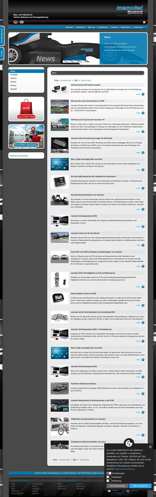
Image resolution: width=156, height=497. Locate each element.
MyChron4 (62, 489)
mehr (138, 94)
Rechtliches (103, 27)
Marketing (113, 480)
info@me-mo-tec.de (99, 473)
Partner (13, 82)
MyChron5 (15, 491)
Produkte (14, 75)
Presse (13, 85)
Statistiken (114, 477)
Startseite (69, 27)
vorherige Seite (65, 80)
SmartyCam (80, 486)
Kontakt (114, 27)
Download (81, 27)
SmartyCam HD (17, 493)
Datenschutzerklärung (124, 469)
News (12, 71)
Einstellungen (115, 473)
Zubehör (35, 493)
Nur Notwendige (117, 486)
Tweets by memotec (18, 156)
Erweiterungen (37, 484)
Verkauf (13, 89)
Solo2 (34, 486)
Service (13, 78)
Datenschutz (126, 27)
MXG (13, 484)
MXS (13, 489)
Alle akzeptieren (140, 486)
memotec (35, 489)
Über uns (91, 27)
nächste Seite (86, 80)
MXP (13, 486)
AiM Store (80, 489)
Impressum (138, 27)
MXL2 (60, 484)
